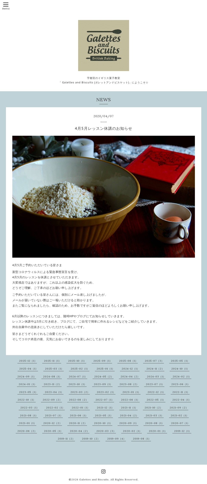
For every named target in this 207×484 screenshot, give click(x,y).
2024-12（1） (130, 368)
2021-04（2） (129, 415)
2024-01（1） (28, 384)
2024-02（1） (182, 376)
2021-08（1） (29, 415)
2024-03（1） (156, 376)
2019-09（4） (116, 438)
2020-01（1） (158, 431)
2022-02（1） (55, 407)
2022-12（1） (156, 392)
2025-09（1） (102, 360)
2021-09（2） (179, 407)
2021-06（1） (79, 415)
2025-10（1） (77, 360)
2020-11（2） (78, 423)
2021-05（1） (104, 415)
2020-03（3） (106, 431)
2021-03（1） (155, 415)
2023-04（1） (54, 392)
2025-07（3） (154, 360)
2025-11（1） (52, 360)
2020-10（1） (103, 423)
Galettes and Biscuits (94, 479)
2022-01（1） (81, 407)
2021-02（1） (180, 415)
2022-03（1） (29, 407)
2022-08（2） (78, 399)
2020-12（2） (52, 423)
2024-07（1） (78, 376)
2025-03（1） (54, 368)
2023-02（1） (106, 392)
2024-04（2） (130, 376)
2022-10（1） (27, 399)
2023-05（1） (28, 392)
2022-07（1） (105, 399)
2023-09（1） (103, 384)
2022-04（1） (181, 399)
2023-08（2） (129, 384)
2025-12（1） (28, 360)
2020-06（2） (27, 431)
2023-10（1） (78, 384)
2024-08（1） (52, 376)
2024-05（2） (104, 376)
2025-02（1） (80, 368)
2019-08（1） (142, 438)
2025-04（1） (28, 368)
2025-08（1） (128, 360)
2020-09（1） (128, 423)
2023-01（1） (132, 392)
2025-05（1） (180, 360)
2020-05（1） (53, 431)
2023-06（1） (180, 384)
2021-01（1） (27, 423)
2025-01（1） (106, 368)
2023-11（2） (53, 384)
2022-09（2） (52, 399)
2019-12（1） (182, 431)
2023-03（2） (80, 392)
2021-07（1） (54, 415)
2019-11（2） (66, 438)
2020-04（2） (79, 431)
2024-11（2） (155, 368)
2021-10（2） (154, 407)
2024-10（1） (180, 368)
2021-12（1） (105, 407)
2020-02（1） (132, 431)
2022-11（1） (181, 392)
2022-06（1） (130, 399)
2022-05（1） (156, 399)
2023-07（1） (155, 384)
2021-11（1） (129, 407)
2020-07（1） (180, 423)
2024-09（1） (26, 376)
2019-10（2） (91, 438)
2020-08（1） (154, 423)
